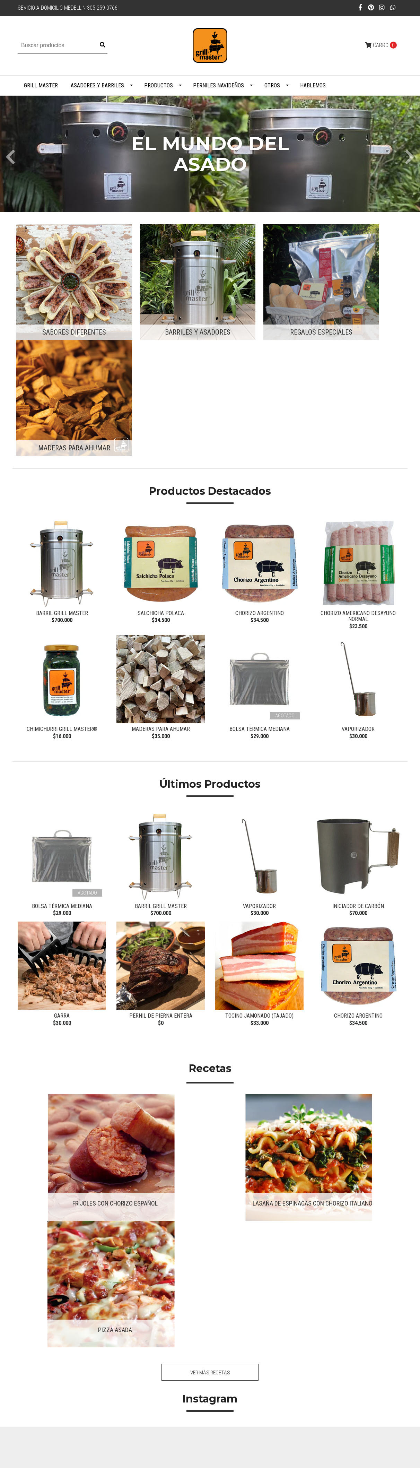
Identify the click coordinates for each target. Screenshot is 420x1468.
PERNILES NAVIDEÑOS (218, 85)
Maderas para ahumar (161, 595)
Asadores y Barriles (97, 85)
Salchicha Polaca (161, 478)
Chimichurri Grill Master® (62, 595)
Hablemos (313, 85)
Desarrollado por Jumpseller (166, 1458)
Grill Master (41, 85)
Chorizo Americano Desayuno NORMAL (358, 481)
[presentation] (10, 154)
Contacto (246, 1282)
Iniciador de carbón (358, 774)
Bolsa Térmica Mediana (259, 595)
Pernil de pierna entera (160, 885)
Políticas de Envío (255, 1291)
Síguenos (210, 1228)
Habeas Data (250, 1300)
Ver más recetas (210, 1075)
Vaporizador (358, 595)
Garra (62, 885)
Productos (158, 85)
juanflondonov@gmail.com (176, 1282)
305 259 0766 (162, 1291)
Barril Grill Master (62, 478)
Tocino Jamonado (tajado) (259, 885)
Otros (272, 85)
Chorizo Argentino (259, 478)
